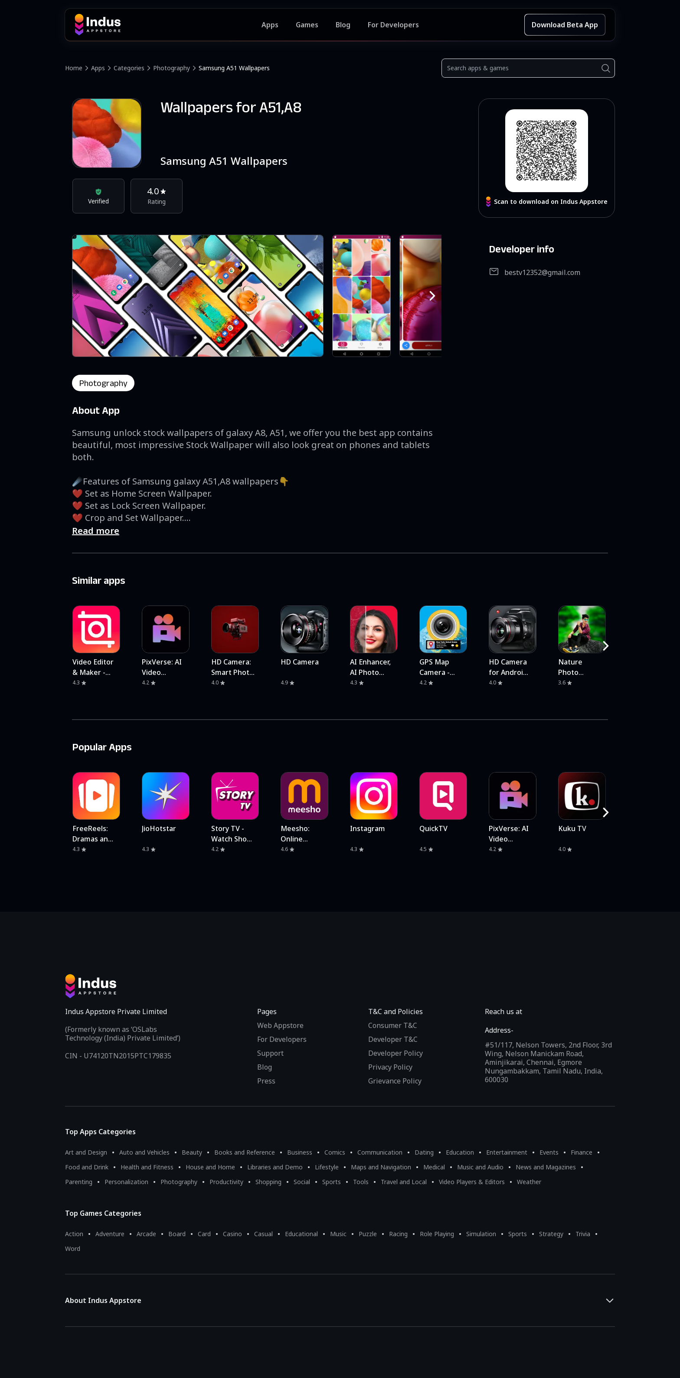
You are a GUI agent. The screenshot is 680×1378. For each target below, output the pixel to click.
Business (299, 1152)
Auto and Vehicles (144, 1152)
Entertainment (506, 1152)
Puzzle (368, 1234)
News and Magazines (546, 1167)
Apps (98, 68)
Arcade (146, 1234)
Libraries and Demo (275, 1167)
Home (73, 68)
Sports (331, 1182)
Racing (398, 1234)
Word (72, 1248)
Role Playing (437, 1234)
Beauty (192, 1152)
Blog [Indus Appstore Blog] (343, 24)
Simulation (481, 1234)
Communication (379, 1152)
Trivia (582, 1234)
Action (74, 1234)
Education (460, 1152)
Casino (232, 1234)
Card (204, 1234)
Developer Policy (395, 1053)
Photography (171, 68)
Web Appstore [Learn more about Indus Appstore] (280, 1025)
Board (177, 1234)
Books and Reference (244, 1152)
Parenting (78, 1182)
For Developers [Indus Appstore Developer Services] (393, 24)
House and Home (210, 1167)
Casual (263, 1234)
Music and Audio (480, 1167)
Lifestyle (327, 1167)
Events (549, 1152)
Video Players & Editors (472, 1182)
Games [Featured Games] (307, 24)
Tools (361, 1182)
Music (338, 1234)
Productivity (226, 1182)
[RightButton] (432, 296)
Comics (334, 1152)
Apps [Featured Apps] (270, 24)
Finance (581, 1152)
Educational (301, 1234)
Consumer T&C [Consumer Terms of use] (392, 1025)
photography (103, 383)
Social (302, 1182)
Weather (529, 1182)
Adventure (109, 1234)
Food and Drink (86, 1167)
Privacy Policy (390, 1067)
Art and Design (86, 1152)
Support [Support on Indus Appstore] (270, 1053)
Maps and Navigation (381, 1167)
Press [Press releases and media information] (266, 1081)
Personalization (126, 1182)
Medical (434, 1167)
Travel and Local (404, 1182)
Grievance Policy (395, 1081)
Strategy (551, 1234)
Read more (95, 531)
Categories (129, 68)
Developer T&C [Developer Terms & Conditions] (393, 1039)
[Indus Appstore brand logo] (168, 25)
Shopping (268, 1182)
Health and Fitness (147, 1167)
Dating (424, 1152)
